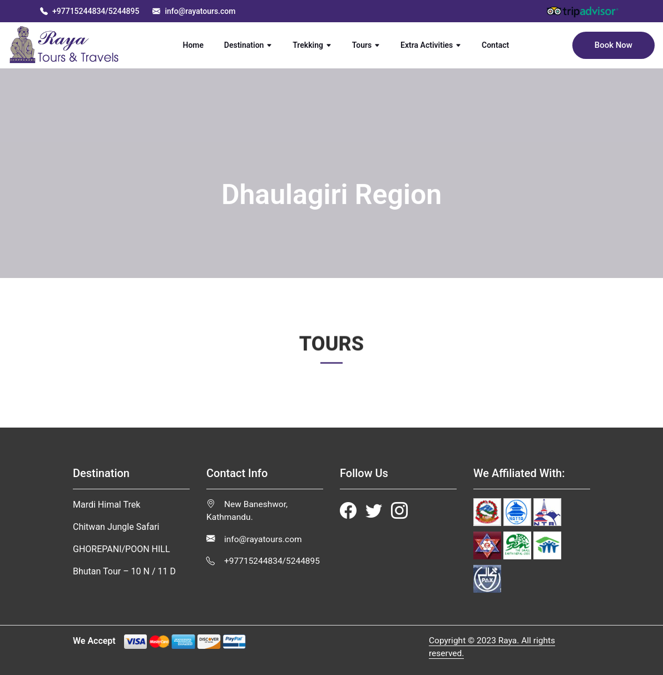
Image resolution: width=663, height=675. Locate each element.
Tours (366, 45)
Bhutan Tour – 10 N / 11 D (124, 571)
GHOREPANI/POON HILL (121, 549)
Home (198, 44)
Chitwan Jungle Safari (116, 527)
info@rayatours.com (254, 539)
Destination (248, 45)
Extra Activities (430, 45)
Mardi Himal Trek (106, 504)
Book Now (613, 45)
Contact (500, 44)
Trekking (312, 45)
